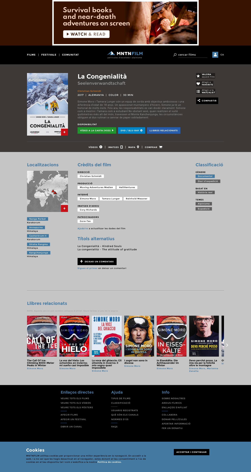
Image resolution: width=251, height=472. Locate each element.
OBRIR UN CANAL (71, 428)
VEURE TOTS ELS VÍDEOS (76, 404)
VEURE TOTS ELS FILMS (75, 400)
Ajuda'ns (83, 230)
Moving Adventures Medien (96, 189)
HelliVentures (127, 189)
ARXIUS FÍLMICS (172, 404)
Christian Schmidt (90, 91)
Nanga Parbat (37, 220)
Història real (205, 194)
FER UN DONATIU (172, 429)
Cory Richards (88, 211)
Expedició (204, 210)
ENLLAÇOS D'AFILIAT (174, 409)
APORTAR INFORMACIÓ (176, 425)
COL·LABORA (169, 416)
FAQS (114, 428)
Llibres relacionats (164, 130)
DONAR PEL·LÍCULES (174, 421)
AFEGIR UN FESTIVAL (73, 421)
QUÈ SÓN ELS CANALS (125, 416)
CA (222, 54)
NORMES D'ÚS (120, 421)
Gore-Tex (85, 222)
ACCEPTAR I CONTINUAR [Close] (191, 452)
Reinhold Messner (136, 200)
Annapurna (36, 228)
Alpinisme (204, 205)
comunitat (70, 54)
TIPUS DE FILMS (121, 400)
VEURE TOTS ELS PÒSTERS (77, 409)
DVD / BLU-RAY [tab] (132, 130)
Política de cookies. (110, 462)
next (227, 347)
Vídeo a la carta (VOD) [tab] (97, 130)
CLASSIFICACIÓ (120, 404)
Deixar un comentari (97, 262)
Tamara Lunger (111, 200)
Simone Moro (88, 200)
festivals (48, 54)
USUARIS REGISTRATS (124, 411)
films (31, 54)
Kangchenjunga (38, 254)
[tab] (64, 132)
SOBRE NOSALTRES (173, 400)
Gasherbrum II (38, 237)
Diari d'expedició (208, 182)
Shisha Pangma (38, 246)
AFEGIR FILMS (69, 416)
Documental (205, 177)
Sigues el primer (88, 269)
